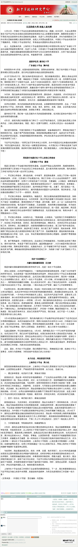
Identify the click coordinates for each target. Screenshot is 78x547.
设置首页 (4, 537)
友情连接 (27, 537)
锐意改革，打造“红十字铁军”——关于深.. (63, 504)
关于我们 (16, 537)
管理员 (25, 23)
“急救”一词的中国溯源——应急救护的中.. (63, 509)
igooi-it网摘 (35, 493)
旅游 (75, 2)
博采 (44, 493)
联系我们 (21, 537)
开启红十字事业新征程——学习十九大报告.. (64, 506)
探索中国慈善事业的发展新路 (67, 20)
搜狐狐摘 (12, 493)
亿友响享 (40, 493)
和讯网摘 (17, 493)
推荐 (74, 493)
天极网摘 (22, 493)
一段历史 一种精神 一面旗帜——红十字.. (63, 499)
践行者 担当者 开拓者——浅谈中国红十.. (63, 502)
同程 (72, 2)
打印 (63, 493)
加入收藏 (10, 537)
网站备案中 (5, 545)
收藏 (69, 493)
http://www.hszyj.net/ (17, 2)
